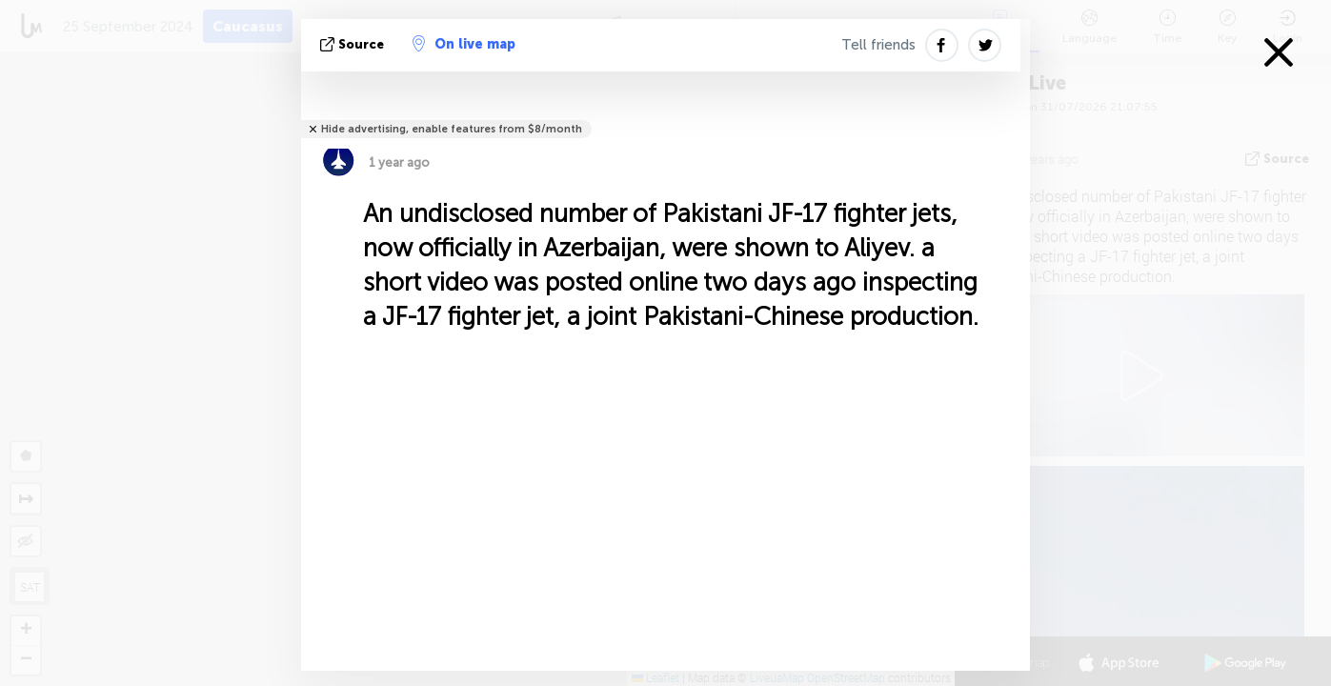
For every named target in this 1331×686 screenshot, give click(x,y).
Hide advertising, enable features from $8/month (451, 129)
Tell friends (878, 44)
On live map (464, 43)
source (354, 44)
